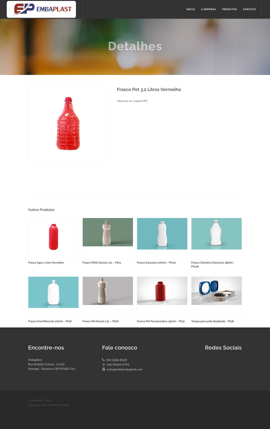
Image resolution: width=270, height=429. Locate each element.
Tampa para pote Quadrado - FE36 (212, 321)
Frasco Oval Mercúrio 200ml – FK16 (50, 321)
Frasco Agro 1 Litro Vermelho (46, 262)
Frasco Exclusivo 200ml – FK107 (156, 262)
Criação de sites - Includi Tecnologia (48, 405)
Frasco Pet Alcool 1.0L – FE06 (100, 321)
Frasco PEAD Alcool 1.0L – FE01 (101, 262)
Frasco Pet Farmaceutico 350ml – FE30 (161, 321)
